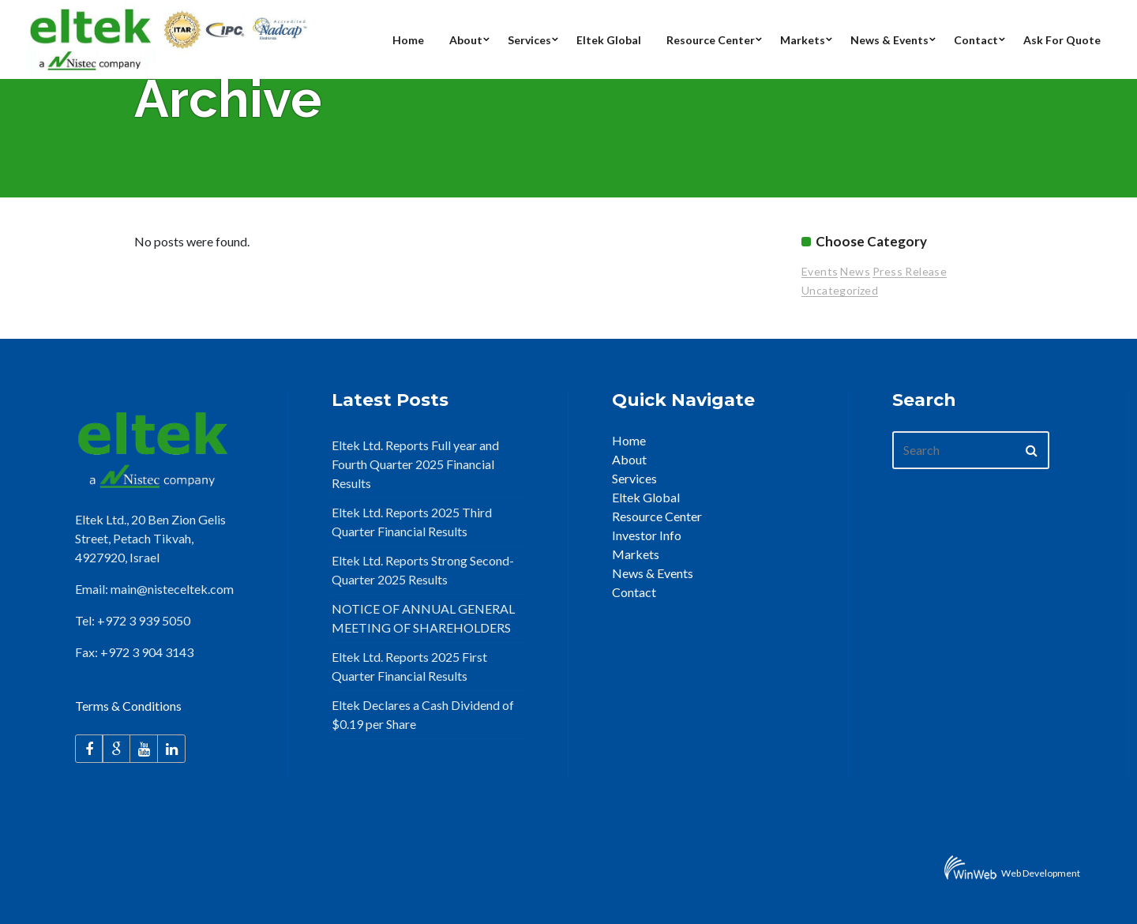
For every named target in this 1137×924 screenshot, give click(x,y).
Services (634, 478)
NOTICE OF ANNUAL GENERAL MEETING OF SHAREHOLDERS (423, 618)
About (629, 459)
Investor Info (646, 535)
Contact (634, 591)
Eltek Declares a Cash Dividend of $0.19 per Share (423, 714)
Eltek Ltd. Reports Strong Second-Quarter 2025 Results (423, 570)
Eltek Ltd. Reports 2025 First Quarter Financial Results (409, 666)
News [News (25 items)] (855, 271)
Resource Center (657, 516)
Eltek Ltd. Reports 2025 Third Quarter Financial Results (412, 522)
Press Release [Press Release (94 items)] (909, 271)
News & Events (652, 572)
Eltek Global (646, 497)
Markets (635, 554)
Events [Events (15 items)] (819, 271)
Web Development (1040, 873)
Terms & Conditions (128, 705)
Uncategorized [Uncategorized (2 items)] (839, 290)
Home (629, 440)
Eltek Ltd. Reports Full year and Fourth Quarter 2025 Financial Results (415, 464)
